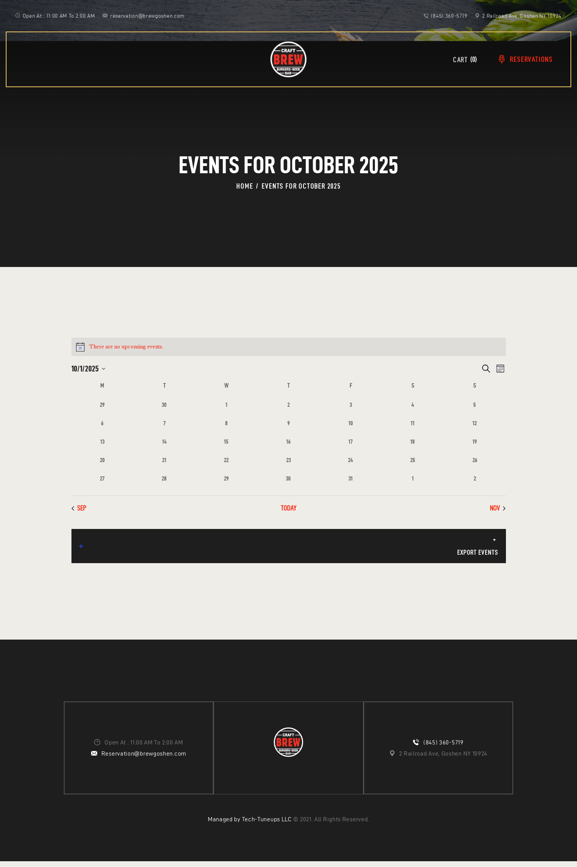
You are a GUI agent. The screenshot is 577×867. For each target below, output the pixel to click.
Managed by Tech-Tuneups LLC (250, 825)
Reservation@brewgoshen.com (143, 759)
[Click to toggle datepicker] (88, 368)
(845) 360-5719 (443, 747)
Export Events (288, 553)
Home (244, 186)
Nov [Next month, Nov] (498, 508)
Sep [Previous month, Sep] (78, 508)
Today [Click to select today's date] (288, 508)
